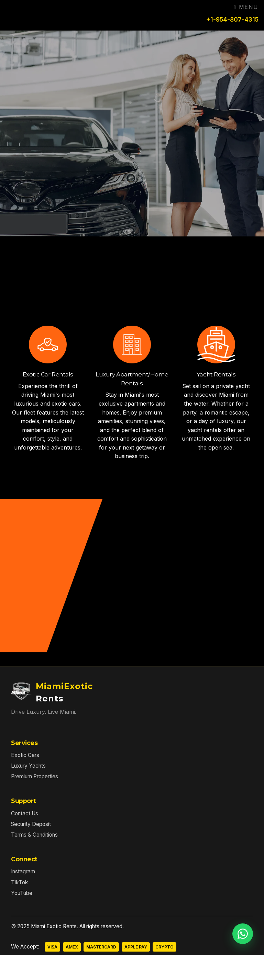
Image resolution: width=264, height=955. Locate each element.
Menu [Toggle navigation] (246, 6)
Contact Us (24, 813)
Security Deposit (31, 824)
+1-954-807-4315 (232, 19)
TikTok (19, 882)
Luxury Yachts (28, 765)
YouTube (21, 893)
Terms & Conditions (34, 834)
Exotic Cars (25, 755)
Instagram (23, 871)
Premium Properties (34, 776)
